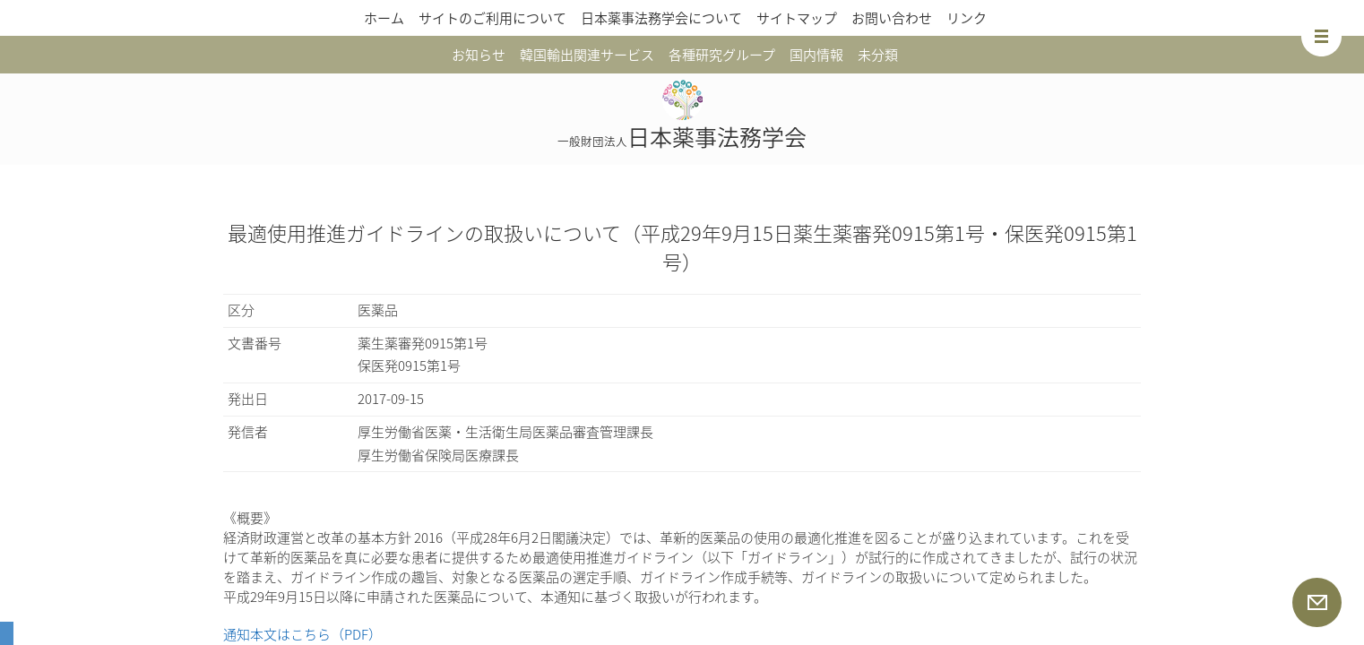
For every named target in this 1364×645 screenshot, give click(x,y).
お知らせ (478, 54)
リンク (966, 18)
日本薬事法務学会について (661, 18)
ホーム (384, 18)
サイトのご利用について (492, 18)
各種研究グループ (722, 54)
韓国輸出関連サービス (587, 54)
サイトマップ (796, 18)
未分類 (878, 54)
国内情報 (816, 54)
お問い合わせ (891, 18)
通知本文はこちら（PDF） (302, 634)
